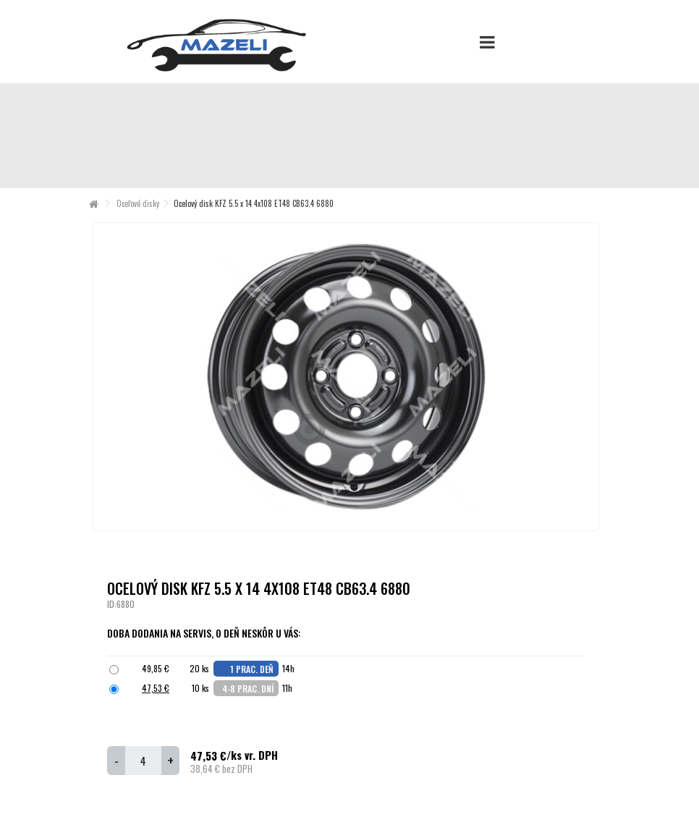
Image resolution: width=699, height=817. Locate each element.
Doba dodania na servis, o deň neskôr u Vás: (205, 632)
